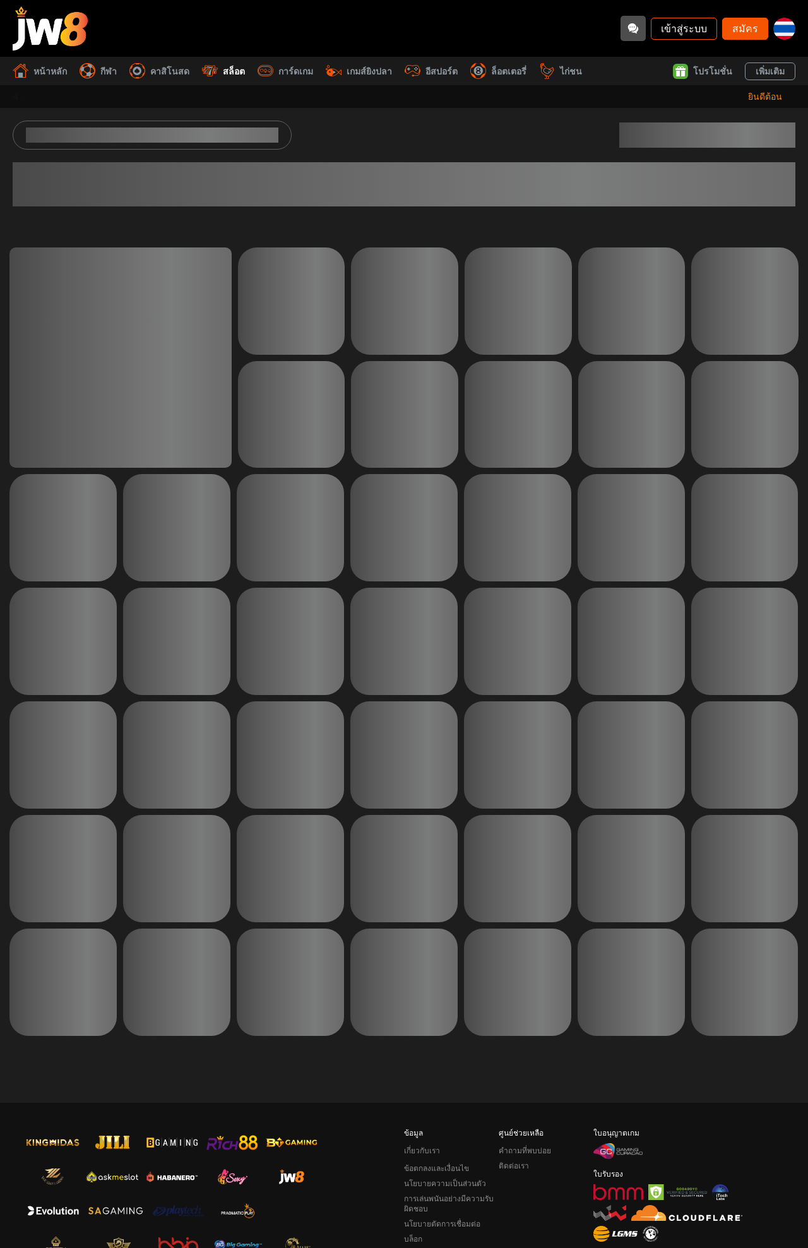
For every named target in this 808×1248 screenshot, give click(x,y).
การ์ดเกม (285, 71)
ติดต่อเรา (514, 1165)
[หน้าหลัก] (50, 28)
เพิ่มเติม (770, 71)
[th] (784, 29)
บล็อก (413, 1239)
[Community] (633, 28)
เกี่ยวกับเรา (422, 1150)
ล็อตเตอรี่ (498, 71)
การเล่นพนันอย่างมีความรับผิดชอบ (449, 1203)
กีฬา (98, 71)
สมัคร (745, 28)
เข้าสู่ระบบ (684, 28)
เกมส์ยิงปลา (359, 71)
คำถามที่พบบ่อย (525, 1150)
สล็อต (223, 71)
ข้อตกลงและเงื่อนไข (436, 1168)
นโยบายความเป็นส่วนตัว (445, 1183)
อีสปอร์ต (431, 71)
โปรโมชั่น (702, 71)
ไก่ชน (560, 71)
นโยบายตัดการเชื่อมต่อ (442, 1223)
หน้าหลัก (40, 71)
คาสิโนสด (159, 71)
